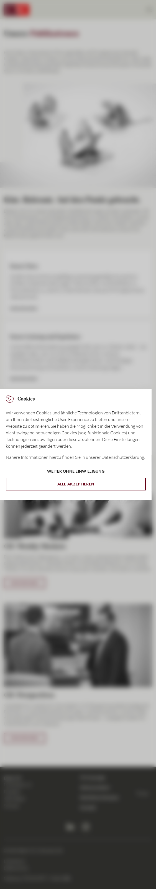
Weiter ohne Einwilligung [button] (75, 471)
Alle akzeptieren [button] (75, 484)
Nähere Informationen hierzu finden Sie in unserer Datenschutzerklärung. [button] (75, 457)
